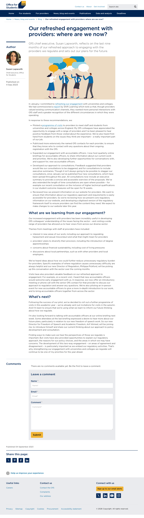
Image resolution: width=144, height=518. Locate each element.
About (89, 7)
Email (34, 395)
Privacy (9, 512)
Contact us (79, 7)
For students (25, 17)
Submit (37, 438)
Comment (36, 405)
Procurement (52, 512)
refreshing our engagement (69, 107)
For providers (42, 17)
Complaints (45, 495)
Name (34, 384)
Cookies (40, 512)
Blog (40, 22)
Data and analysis (104, 17)
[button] (8, 463)
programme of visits (52, 128)
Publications (85, 17)
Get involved (99, 7)
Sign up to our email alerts (110, 492)
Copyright (29, 512)
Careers (9, 491)
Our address (45, 499)
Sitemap (19, 512)
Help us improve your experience (27, 476)
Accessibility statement (71, 512)
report (57, 110)
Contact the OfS (47, 491)
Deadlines (121, 17)
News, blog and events (64, 17)
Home (11, 17)
